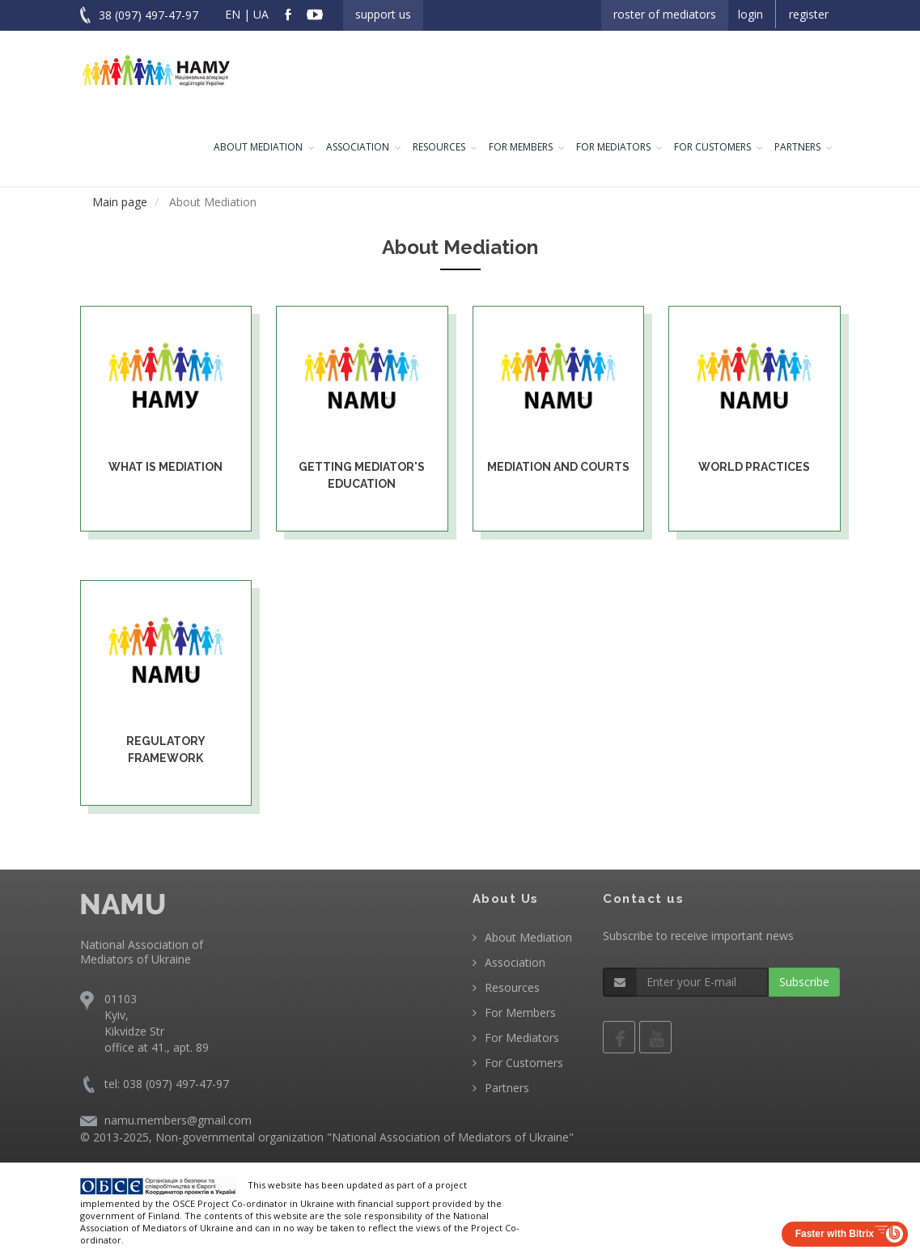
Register (809, 14)
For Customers (712, 147)
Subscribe (804, 981)
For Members (521, 147)
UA (261, 14)
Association (357, 147)
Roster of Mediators (664, 14)
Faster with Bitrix (834, 1233)
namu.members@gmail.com (178, 1120)
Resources (439, 147)
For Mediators (613, 147)
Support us (383, 14)
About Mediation (258, 147)
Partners (797, 147)
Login (750, 14)
